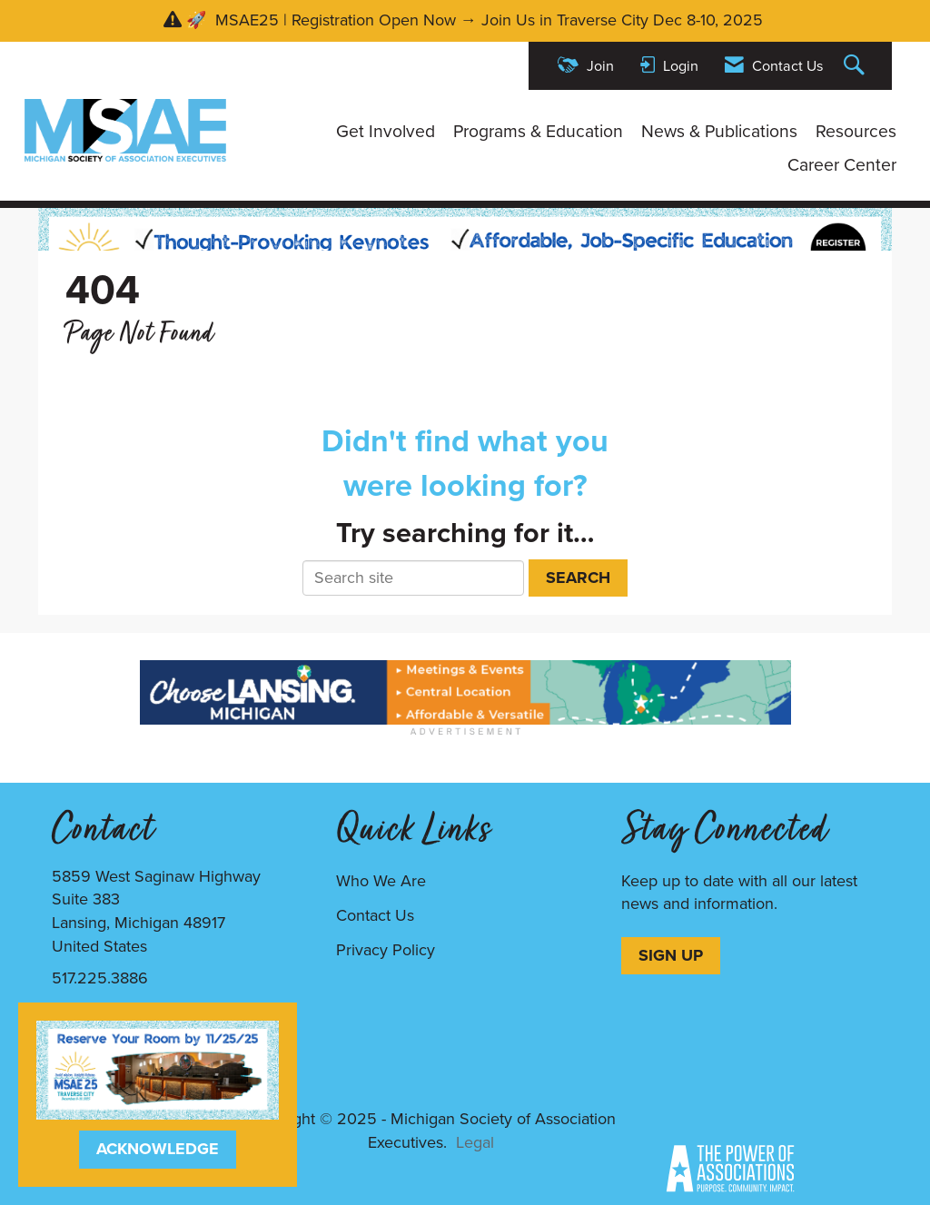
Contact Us (375, 915)
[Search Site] (856, 66)
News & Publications (719, 131)
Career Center (841, 165)
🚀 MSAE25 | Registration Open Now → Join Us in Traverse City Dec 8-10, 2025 (476, 20)
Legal (475, 1142)
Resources (856, 131)
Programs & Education (538, 131)
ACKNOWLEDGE (157, 1149)
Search (578, 577)
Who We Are (381, 881)
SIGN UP (670, 955)
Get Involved (385, 131)
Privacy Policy (385, 950)
